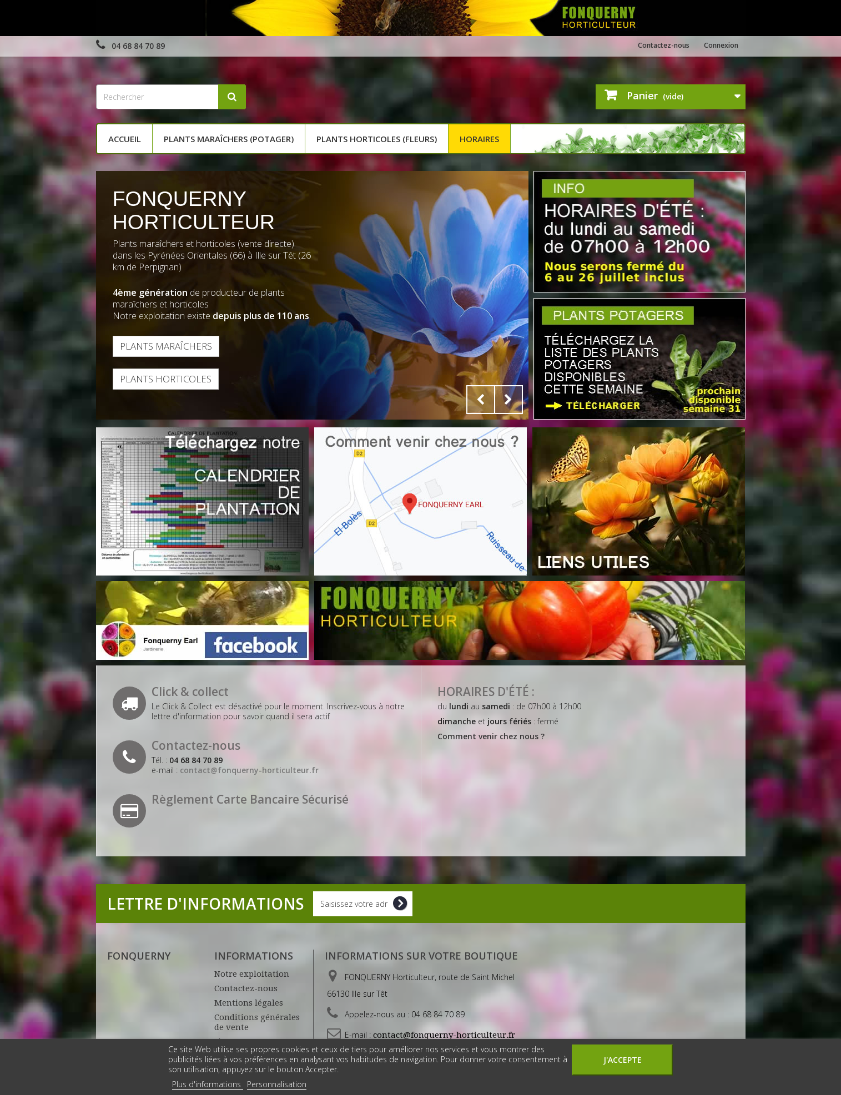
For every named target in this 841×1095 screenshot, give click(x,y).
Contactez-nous (651, 45)
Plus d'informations (207, 1084)
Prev (480, 399)
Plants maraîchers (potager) (229, 138)
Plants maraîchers (172, 347)
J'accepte (622, 1059)
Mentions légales (248, 1003)
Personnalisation (276, 1084)
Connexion (717, 45)
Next (508, 399)
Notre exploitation (251, 974)
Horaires (479, 138)
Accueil (124, 138)
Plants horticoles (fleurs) (376, 138)
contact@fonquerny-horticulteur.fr (444, 1035)
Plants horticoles (172, 381)
